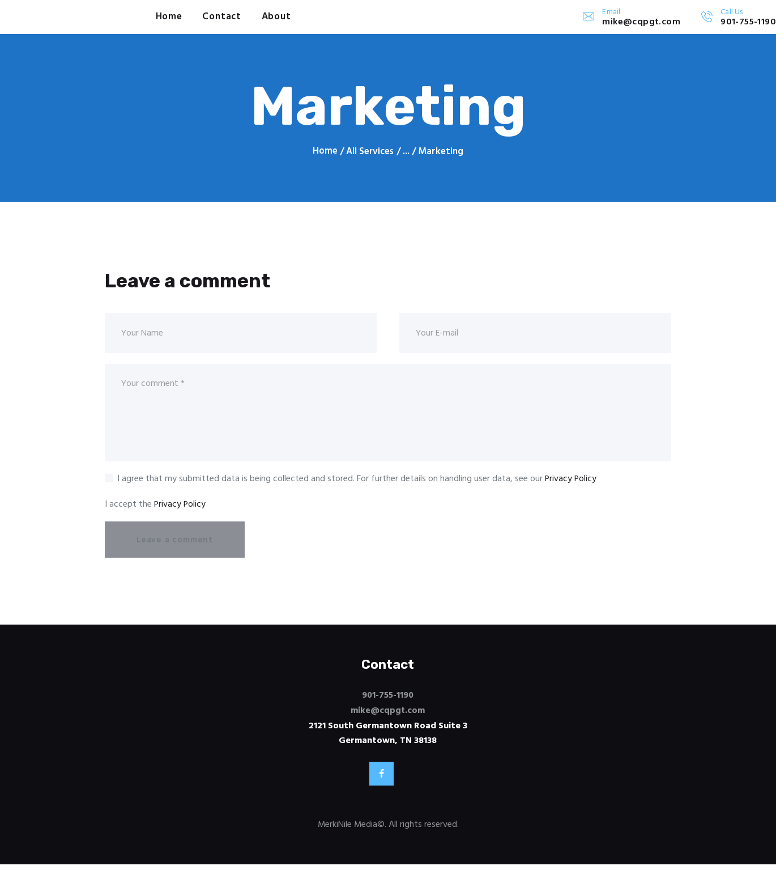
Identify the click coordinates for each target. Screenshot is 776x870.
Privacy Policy (571, 481)
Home (324, 152)
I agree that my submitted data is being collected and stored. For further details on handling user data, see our (357, 481)
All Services (370, 151)
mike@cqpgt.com (388, 713)
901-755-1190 (387, 698)
